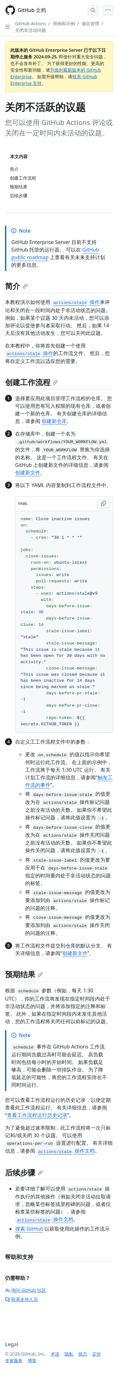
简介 (16, 286)
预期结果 (24, 974)
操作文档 (66, 1150)
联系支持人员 (21, 1299)
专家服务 (14, 1360)
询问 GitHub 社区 (25, 1290)
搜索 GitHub (29, 1228)
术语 (55, 1354)
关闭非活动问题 (30, 30)
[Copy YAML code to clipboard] (103, 503)
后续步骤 (24, 1172)
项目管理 (90, 24)
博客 (32, 1360)
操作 (76, 302)
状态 (82, 1354)
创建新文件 (27, 472)
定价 (96, 1354)
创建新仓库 (54, 421)
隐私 (69, 1354)
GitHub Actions (30, 24)
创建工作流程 (31, 382)
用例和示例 (64, 24)
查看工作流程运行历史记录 (37, 1115)
